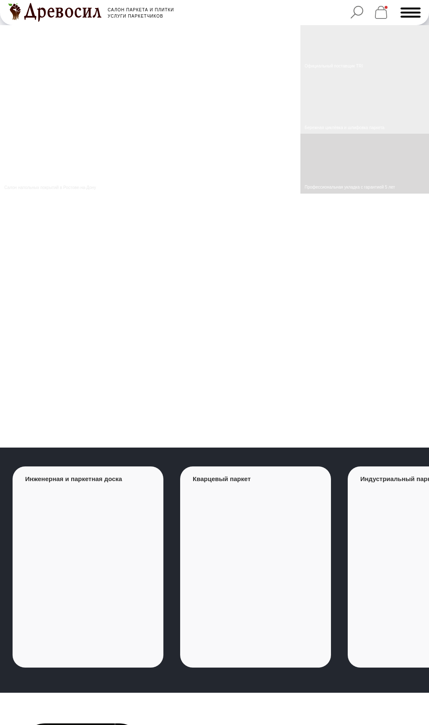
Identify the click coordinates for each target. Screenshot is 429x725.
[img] (364, 103)
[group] (88, 567)
